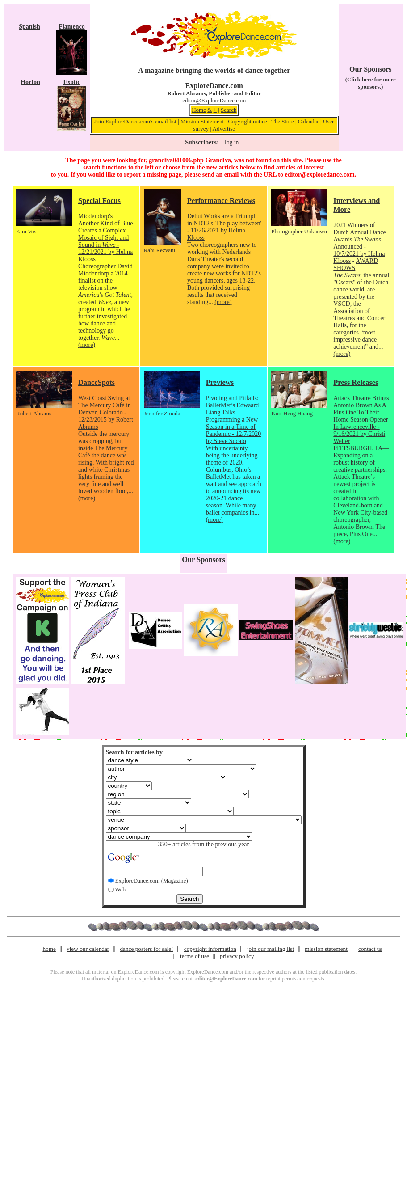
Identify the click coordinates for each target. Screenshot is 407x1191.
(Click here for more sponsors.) (370, 83)
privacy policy (237, 956)
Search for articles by (134, 752)
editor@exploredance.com (319, 174)
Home (199, 109)
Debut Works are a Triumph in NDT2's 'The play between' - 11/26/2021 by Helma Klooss (224, 227)
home (49, 949)
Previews (220, 382)
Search (228, 109)
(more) (86, 345)
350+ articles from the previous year (203, 844)
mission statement (326, 949)
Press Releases (355, 382)
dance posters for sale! (146, 949)
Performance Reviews (221, 200)
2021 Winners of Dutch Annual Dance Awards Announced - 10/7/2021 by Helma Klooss (359, 243)
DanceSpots (96, 382)
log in (232, 142)
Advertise (224, 128)
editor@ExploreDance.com (214, 100)
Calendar (308, 121)
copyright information (210, 949)
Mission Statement (202, 121)
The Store (282, 121)
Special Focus (99, 200)
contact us (370, 949)
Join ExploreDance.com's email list (135, 121)
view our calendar (88, 949)
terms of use (194, 956)
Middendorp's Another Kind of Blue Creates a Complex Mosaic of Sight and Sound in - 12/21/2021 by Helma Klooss (105, 237)
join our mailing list (270, 949)
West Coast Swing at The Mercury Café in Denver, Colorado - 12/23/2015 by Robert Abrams (105, 412)
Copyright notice (247, 121)
